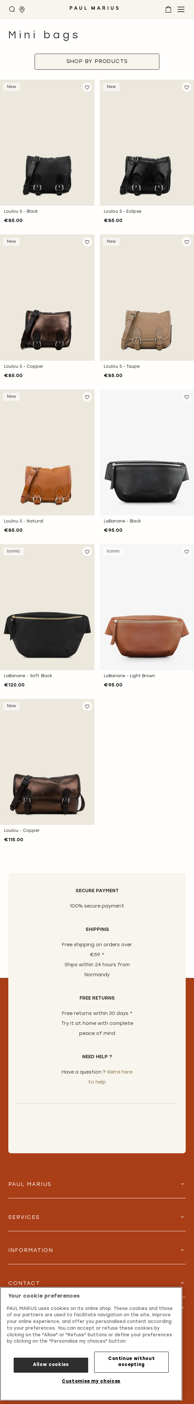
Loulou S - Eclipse (122, 212)
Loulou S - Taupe (122, 367)
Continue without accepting (131, 1362)
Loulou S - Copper (23, 367)
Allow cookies (51, 1365)
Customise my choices (91, 1381)
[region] (91, 1344)
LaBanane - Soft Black (28, 676)
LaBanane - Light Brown (129, 676)
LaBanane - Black (122, 521)
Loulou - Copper (22, 831)
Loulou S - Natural (23, 521)
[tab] (97, 62)
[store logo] (94, 10)
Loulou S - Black (21, 212)
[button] (87, 87)
